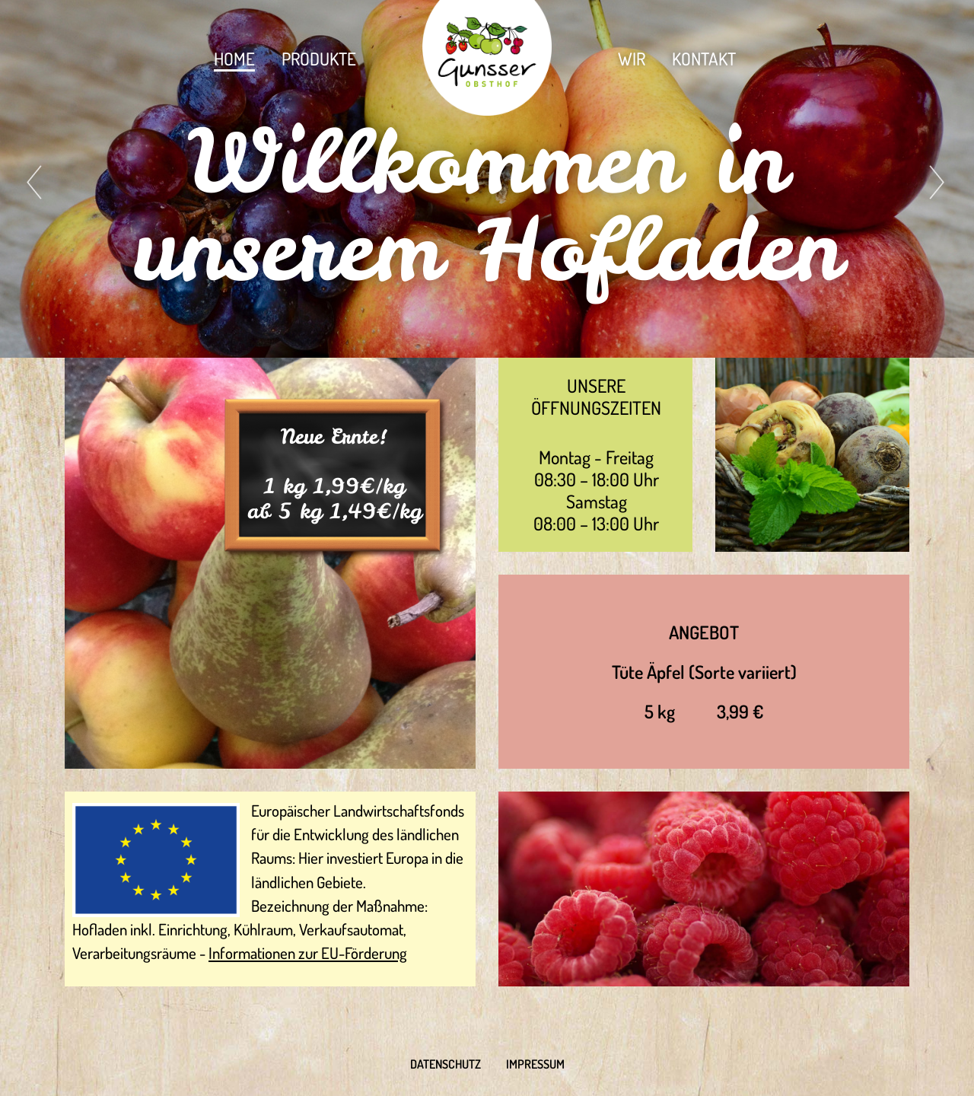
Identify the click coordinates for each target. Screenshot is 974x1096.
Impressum (535, 1064)
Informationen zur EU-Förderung (307, 953)
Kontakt (704, 58)
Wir (631, 58)
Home (234, 58)
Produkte (319, 58)
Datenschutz (445, 1064)
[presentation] (36, 182)
